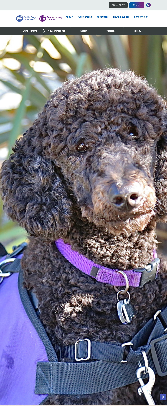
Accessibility (118, 5)
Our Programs (30, 30)
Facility (137, 30)
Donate (136, 5)
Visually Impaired (56, 30)
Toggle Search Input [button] (148, 5)
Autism (83, 30)
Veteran (110, 30)
